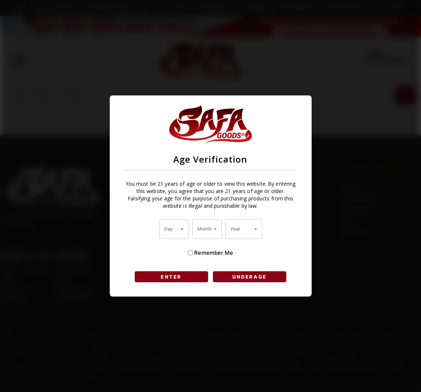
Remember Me (210, 253)
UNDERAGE (249, 277)
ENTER (171, 277)
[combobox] (174, 229)
